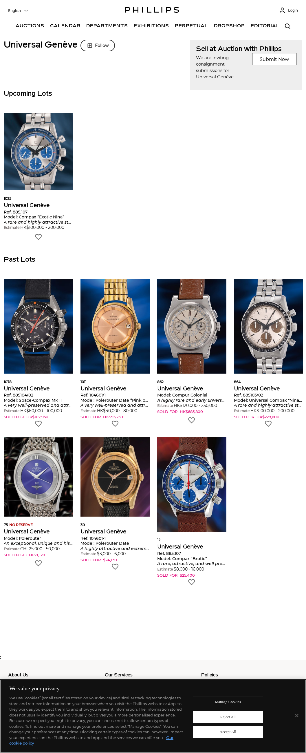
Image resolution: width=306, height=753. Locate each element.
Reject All (228, 717)
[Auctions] (30, 26)
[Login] (288, 10)
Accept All (228, 732)
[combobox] (18, 10)
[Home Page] (152, 11)
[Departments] (107, 26)
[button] (38, 177)
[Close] (296, 715)
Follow (97, 45)
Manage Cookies (228, 702)
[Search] (288, 26)
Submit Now (274, 59)
